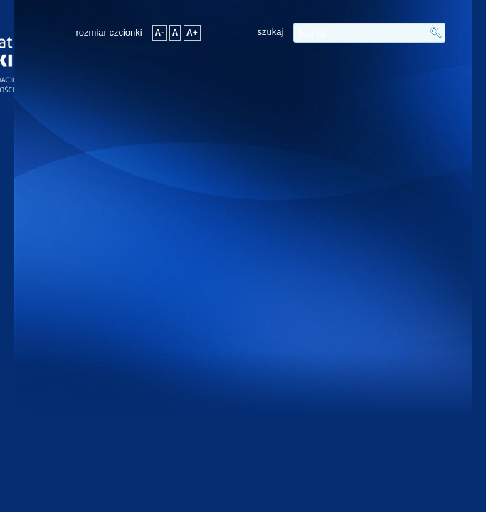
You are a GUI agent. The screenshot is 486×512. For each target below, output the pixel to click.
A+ (192, 33)
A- (159, 33)
